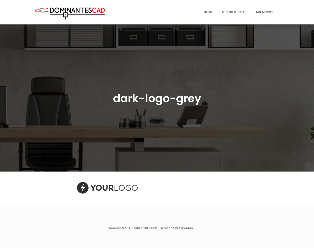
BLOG (208, 12)
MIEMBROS (264, 12)
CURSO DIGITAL (234, 12)
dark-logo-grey (157, 98)
